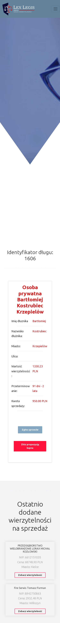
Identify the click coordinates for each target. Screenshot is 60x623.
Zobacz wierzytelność (30, 575)
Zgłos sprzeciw (30, 429)
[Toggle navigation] (55, 9)
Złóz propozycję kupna (30, 446)
